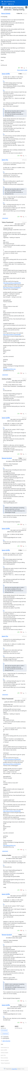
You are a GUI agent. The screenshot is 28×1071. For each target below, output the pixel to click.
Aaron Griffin (6, 74)
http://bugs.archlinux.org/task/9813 (12, 287)
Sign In (4, 4)
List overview (4, 1030)
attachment (5, 218)
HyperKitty (14, 1069)
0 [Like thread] (19, 67)
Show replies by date (22, 70)
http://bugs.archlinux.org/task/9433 (12, 283)
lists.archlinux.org (9, 1)
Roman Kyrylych (7, 458)
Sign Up (11, 4)
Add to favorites (5, 1041)
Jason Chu (5, 160)
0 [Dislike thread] (22, 67)
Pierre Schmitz (5, 13)
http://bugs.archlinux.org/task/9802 (12, 334)
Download (5, 1033)
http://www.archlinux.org (9, 369)
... (4, 81)
